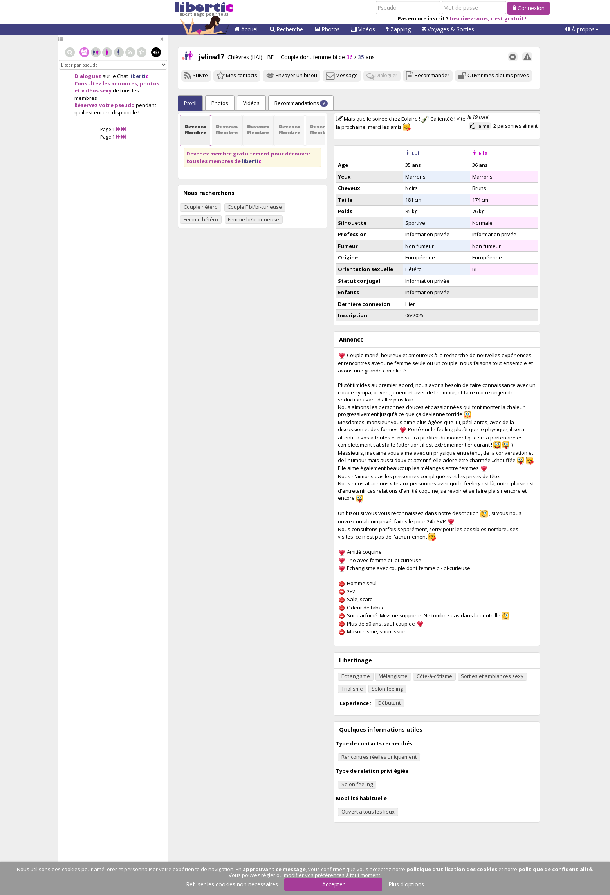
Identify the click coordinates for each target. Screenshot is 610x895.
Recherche (286, 29)
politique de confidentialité (555, 869)
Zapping (398, 29)
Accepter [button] (333, 884)
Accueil (247, 29)
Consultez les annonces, (106, 83)
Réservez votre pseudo (104, 104)
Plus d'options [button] (406, 884)
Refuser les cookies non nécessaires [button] (232, 884)
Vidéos (363, 29)
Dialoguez (87, 76)
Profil (190, 103)
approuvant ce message (274, 869)
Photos (327, 29)
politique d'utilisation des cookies (451, 869)
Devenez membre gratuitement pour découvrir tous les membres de (248, 157)
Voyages (448, 29)
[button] (582, 29)
